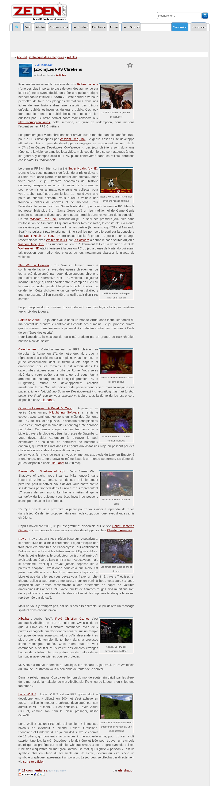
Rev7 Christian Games (72, 618)
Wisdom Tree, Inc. (72, 139)
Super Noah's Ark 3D (82, 168)
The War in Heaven (33, 265)
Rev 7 (22, 538)
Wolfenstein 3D (56, 240)
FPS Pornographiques (34, 122)
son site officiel (33, 761)
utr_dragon (126, 770)
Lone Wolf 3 (27, 694)
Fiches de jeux (87, 84)
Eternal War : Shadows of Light (41, 471)
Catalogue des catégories (46, 57)
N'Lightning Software (64, 412)
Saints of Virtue (29, 320)
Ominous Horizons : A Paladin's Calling (46, 408)
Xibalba (23, 618)
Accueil (22, 57)
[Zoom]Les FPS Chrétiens (58, 69)
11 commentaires (32, 770)
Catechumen (27, 349)
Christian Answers (119, 530)
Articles (72, 57)
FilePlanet (47, 400)
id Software (81, 240)
